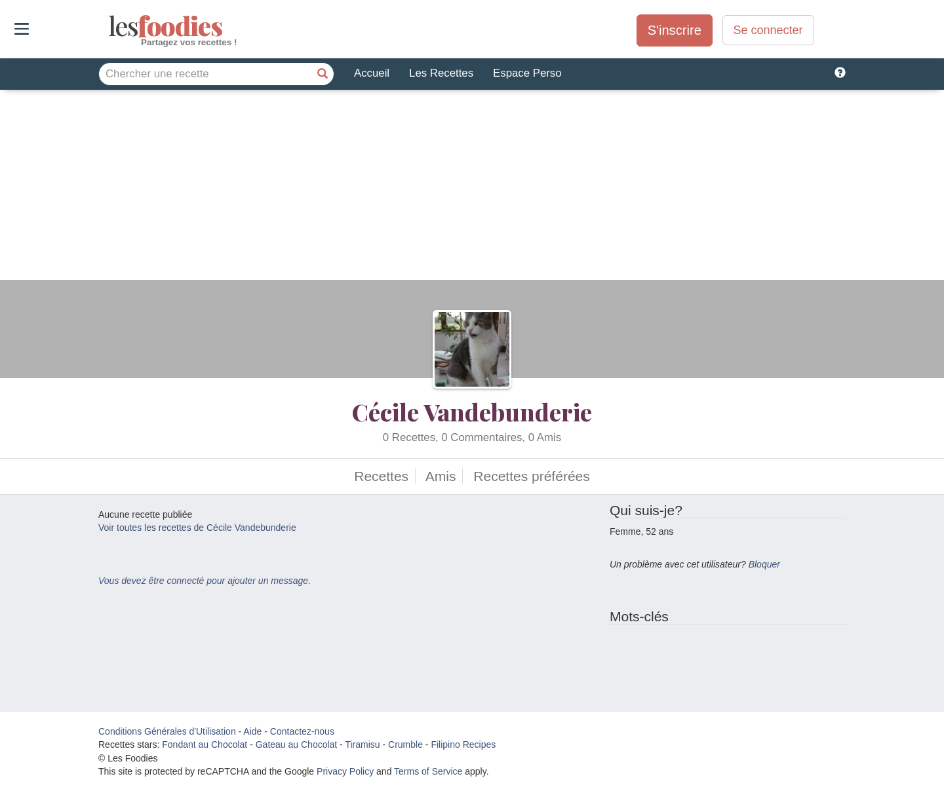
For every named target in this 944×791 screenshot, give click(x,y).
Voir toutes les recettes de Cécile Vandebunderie (197, 527)
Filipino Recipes (463, 744)
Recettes (381, 476)
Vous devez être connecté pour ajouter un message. (204, 580)
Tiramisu (362, 744)
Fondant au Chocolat (204, 744)
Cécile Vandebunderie (472, 411)
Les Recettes (441, 73)
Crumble (405, 744)
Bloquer (764, 564)
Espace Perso (527, 73)
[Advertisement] (472, 188)
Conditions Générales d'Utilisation (167, 731)
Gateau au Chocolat (297, 744)
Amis (440, 476)
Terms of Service (428, 771)
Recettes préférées (531, 476)
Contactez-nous (302, 731)
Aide (252, 731)
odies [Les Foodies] (109, 26)
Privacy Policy (345, 771)
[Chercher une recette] (322, 74)
